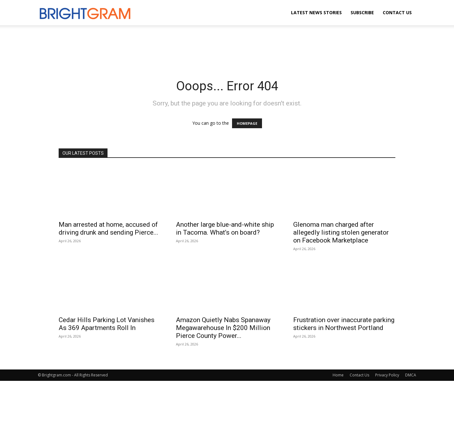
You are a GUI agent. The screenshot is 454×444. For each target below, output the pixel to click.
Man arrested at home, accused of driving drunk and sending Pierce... (108, 228)
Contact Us (397, 12)
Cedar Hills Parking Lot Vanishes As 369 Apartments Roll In (106, 324)
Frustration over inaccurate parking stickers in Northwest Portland (343, 324)
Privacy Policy (387, 375)
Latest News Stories (316, 12)
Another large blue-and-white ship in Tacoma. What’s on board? (225, 228)
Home (338, 375)
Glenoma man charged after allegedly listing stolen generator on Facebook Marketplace (341, 232)
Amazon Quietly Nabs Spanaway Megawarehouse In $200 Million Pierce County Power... (223, 327)
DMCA (410, 375)
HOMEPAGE (247, 123)
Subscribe (362, 12)
